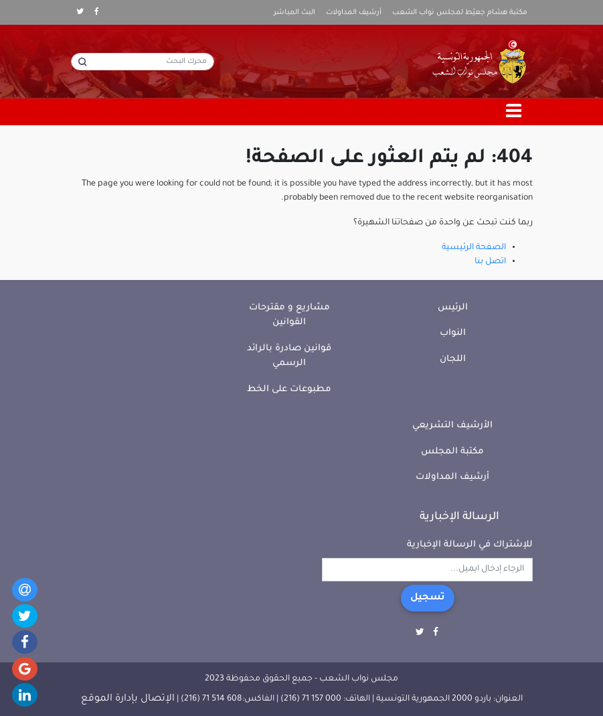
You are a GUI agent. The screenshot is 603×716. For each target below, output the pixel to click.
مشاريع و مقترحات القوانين (289, 315)
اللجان (453, 359)
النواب (453, 333)
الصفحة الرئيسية (474, 248)
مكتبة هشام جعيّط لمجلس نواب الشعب (459, 13)
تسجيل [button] (427, 598)
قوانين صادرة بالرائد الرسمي (289, 356)
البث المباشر (294, 13)
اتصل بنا (490, 262)
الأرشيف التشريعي (452, 426)
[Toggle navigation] (514, 112)
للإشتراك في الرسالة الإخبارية (470, 545)
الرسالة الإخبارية (459, 517)
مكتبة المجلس (452, 452)
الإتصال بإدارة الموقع (128, 699)
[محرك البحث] (142, 61)
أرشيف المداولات (353, 13)
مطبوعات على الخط (289, 389)
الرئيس (453, 308)
